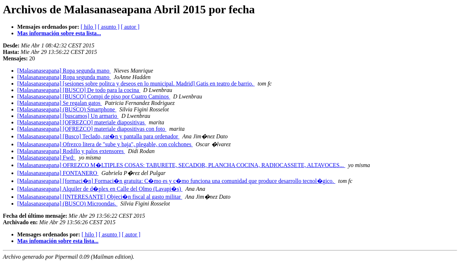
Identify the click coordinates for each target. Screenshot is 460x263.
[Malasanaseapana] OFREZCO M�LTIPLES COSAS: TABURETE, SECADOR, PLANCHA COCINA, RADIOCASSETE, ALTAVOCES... (181, 165)
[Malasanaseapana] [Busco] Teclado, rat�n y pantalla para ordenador (98, 136)
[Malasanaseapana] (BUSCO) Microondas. (67, 203)
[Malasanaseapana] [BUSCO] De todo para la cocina (79, 90)
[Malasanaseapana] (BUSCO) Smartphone (66, 109)
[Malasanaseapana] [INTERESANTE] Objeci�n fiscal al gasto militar (99, 197)
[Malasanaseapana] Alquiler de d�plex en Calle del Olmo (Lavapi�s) (100, 189)
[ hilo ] (88, 27)
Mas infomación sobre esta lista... (57, 241)
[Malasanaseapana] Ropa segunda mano (64, 71)
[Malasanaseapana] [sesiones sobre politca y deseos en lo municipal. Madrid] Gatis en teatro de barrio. (136, 83)
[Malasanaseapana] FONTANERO (57, 173)
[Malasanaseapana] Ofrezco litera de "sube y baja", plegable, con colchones (105, 144)
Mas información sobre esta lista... (59, 33)
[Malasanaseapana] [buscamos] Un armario (68, 116)
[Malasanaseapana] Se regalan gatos (59, 103)
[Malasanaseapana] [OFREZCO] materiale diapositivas (81, 122)
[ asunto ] (108, 27)
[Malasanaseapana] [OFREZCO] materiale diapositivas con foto (91, 129)
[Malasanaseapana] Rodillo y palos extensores (71, 151)
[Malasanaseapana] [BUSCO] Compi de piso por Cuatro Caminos (93, 96)
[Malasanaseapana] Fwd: (46, 157)
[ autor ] (130, 27)
